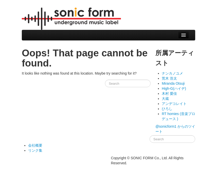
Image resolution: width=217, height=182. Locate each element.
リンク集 (35, 150)
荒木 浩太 (169, 78)
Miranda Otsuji (173, 83)
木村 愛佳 (169, 94)
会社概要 (35, 145)
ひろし (167, 109)
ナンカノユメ (172, 73)
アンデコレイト (174, 104)
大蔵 (165, 99)
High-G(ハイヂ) (174, 88)
